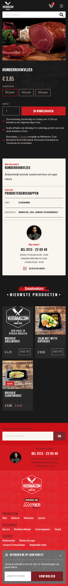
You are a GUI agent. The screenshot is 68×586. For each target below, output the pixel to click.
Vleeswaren (29, 518)
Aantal (5, 104)
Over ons (6, 530)
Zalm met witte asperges (47, 340)
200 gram (43, 93)
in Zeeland (22, 136)
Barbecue (15, 518)
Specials (41, 518)
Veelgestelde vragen (37, 269)
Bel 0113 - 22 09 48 (34, 249)
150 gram (27, 93)
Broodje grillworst (12, 340)
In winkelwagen (43, 111)
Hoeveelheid (8, 86)
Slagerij (58, 530)
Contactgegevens (42, 530)
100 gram (11, 93)
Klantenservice (8, 541)
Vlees (4, 518)
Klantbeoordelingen (22, 530)
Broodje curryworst (13, 394)
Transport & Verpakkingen (13, 545)
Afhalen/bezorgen (27, 541)
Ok (59, 436)
